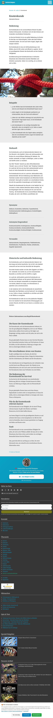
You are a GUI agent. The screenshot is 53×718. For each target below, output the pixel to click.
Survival (5, 541)
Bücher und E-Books (8, 569)
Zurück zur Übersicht (14, 452)
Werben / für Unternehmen (9, 599)
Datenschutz (6, 525)
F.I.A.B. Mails (6, 562)
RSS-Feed (5, 609)
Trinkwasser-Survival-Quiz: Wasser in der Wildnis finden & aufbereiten (20, 618)
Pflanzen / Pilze (6, 550)
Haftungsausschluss (8, 526)
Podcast (5, 564)
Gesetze (5, 546)
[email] (26, 508)
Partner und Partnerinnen (9, 607)
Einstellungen (27, 714)
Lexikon (17, 10)
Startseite (11, 10)
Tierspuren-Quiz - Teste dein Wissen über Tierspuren (15, 622)
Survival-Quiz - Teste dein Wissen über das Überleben (16, 620)
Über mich (5, 530)
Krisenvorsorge (6, 548)
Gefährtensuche (6, 565)
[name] (26, 505)
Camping (5, 554)
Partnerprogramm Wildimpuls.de (11, 597)
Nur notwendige (16, 714)
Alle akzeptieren (36, 714)
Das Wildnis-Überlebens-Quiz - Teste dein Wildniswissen (16, 624)
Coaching (5, 560)
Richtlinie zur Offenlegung (9, 601)
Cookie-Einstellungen (8, 528)
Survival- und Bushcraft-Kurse (10, 573)
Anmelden (5, 577)
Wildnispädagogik (7, 552)
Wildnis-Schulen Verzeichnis (10, 605)
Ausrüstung (5, 544)
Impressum (5, 523)
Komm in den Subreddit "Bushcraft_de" (10, 493)
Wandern (5, 556)
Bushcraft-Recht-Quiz (8, 626)
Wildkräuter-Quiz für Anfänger (10, 627)
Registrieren (5, 579)
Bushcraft (5, 542)
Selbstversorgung (7, 558)
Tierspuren (5, 571)
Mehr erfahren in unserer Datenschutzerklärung (11, 711)
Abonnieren (26, 511)
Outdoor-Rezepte (7, 567)
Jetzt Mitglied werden (26, 477)
